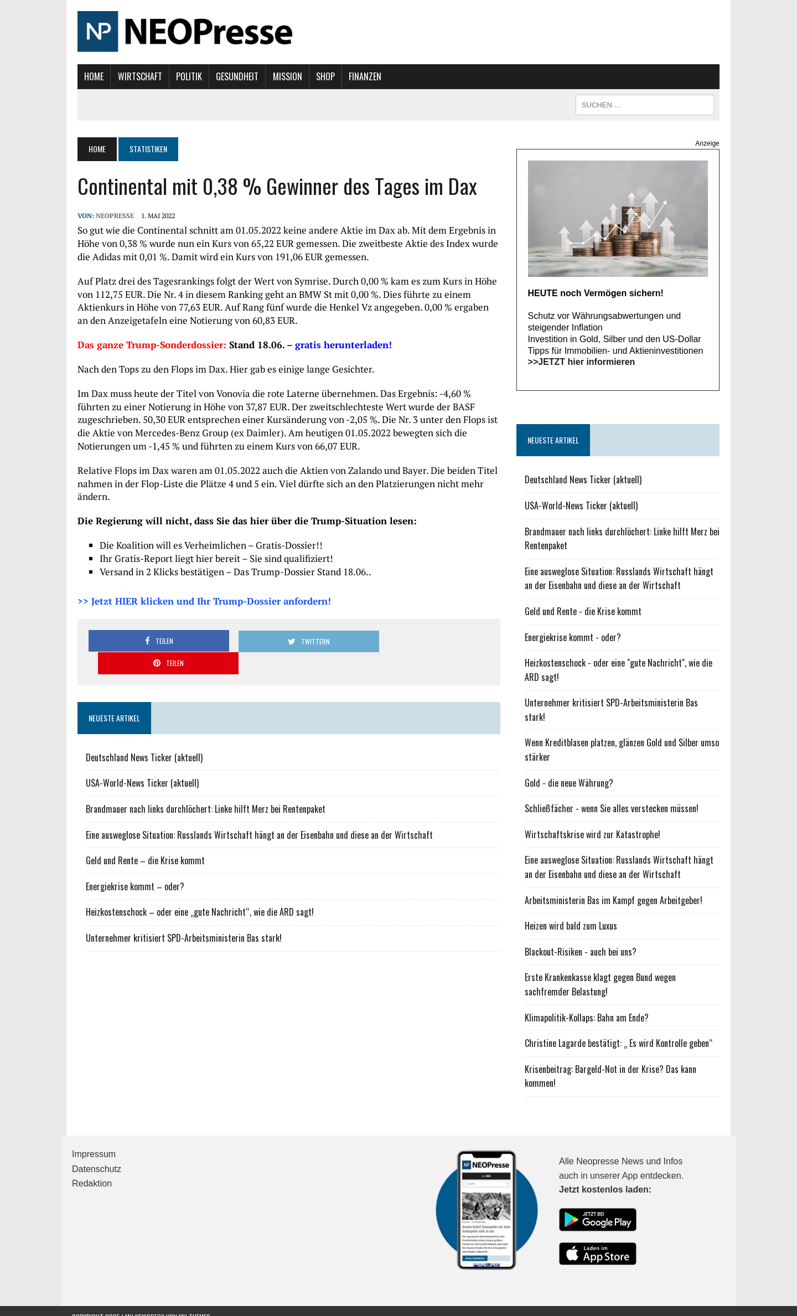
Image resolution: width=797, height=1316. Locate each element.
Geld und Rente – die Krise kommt (139, 838)
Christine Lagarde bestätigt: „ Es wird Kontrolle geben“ (620, 1031)
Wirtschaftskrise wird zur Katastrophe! (594, 822)
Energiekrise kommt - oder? (574, 639)
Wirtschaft (134, 76)
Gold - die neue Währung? (570, 770)
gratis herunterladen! (337, 344)
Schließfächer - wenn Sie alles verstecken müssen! (613, 796)
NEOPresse (109, 215)
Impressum (94, 1142)
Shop (319, 76)
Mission (281, 76)
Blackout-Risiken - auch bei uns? (582, 939)
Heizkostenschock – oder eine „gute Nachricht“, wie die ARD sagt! (194, 889)
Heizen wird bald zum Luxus (572, 914)
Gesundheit (231, 76)
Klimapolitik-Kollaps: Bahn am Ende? (588, 1005)
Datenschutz (96, 1157)
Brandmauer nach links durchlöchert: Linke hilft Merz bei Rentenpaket (200, 786)
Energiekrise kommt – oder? (129, 864)
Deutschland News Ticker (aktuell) (138, 735)
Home (88, 76)
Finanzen (359, 76)
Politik (183, 76)
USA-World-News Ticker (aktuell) (136, 760)
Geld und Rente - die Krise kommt (584, 613)
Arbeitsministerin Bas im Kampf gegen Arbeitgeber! (615, 888)
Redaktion (92, 1171)
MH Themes (194, 1305)
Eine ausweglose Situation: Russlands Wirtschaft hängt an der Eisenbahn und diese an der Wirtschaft (253, 812)
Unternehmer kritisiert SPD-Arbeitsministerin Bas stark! (178, 915)
